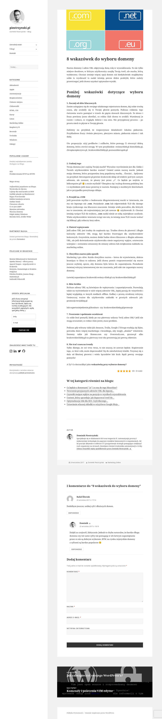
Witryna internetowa (78, 628)
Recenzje (13, 131)
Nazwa (71, 606)
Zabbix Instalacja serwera (20, 199)
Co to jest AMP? (16, 207)
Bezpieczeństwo (16, 98)
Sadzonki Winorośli (17, 279)
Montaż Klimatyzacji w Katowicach (23, 259)
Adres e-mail (74, 617)
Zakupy (12, 144)
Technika (13, 135)
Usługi (12, 49)
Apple (12, 89)
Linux (12, 119)
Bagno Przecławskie (17, 196)
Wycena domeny (16, 212)
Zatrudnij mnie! (16, 44)
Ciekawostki (14, 106)
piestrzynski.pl (20, 28)
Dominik (84, 523)
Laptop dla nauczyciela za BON (22, 191)
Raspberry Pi (15, 127)
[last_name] (24, 316)
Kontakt (13, 53)
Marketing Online (16, 123)
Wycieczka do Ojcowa (18, 189)
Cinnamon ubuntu (17, 204)
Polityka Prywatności (75, 713)
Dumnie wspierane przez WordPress (99, 713)
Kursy (12, 114)
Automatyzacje (15, 94)
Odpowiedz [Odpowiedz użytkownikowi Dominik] (76, 549)
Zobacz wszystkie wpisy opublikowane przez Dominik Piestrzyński (103, 448)
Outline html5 (15, 202)
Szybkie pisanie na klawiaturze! (22, 194)
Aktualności (14, 85)
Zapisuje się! (24, 330)
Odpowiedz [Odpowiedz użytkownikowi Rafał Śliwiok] (73, 513)
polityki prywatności (26, 373)
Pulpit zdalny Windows (19, 214)
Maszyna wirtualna (17, 209)
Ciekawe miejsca (16, 102)
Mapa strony (14, 181)
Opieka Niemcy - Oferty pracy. (21, 261)
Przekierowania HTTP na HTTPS (22, 174)
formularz (21, 239)
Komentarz (73, 571)
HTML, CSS (14, 110)
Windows (13, 140)
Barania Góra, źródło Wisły (20, 217)
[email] (24, 322)
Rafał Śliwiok (83, 496)
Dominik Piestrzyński (96, 462)
